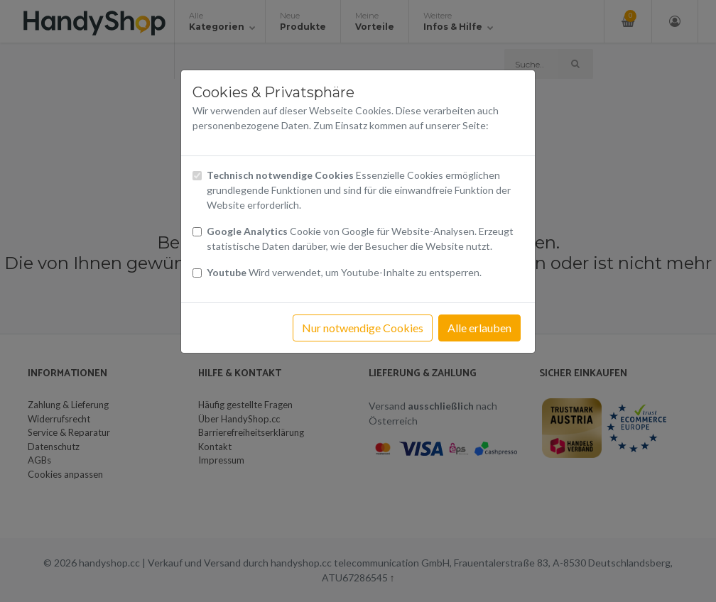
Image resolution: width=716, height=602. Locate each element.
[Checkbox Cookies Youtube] (197, 273)
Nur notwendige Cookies (362, 327)
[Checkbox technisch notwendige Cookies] (197, 175)
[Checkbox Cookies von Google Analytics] (197, 231)
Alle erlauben (479, 327)
